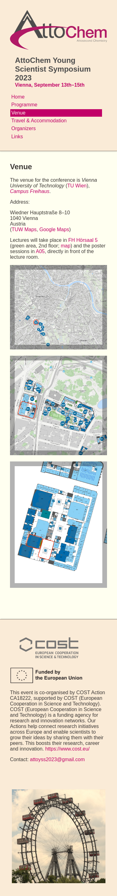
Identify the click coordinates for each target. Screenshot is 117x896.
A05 (40, 251)
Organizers (23, 128)
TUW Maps (24, 229)
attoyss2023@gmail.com (57, 759)
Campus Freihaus (29, 191)
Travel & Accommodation (38, 120)
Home (18, 96)
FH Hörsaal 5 (83, 240)
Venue (18, 112)
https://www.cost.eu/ (67, 748)
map (66, 245)
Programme (24, 104)
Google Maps (54, 229)
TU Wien (77, 185)
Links (17, 136)
